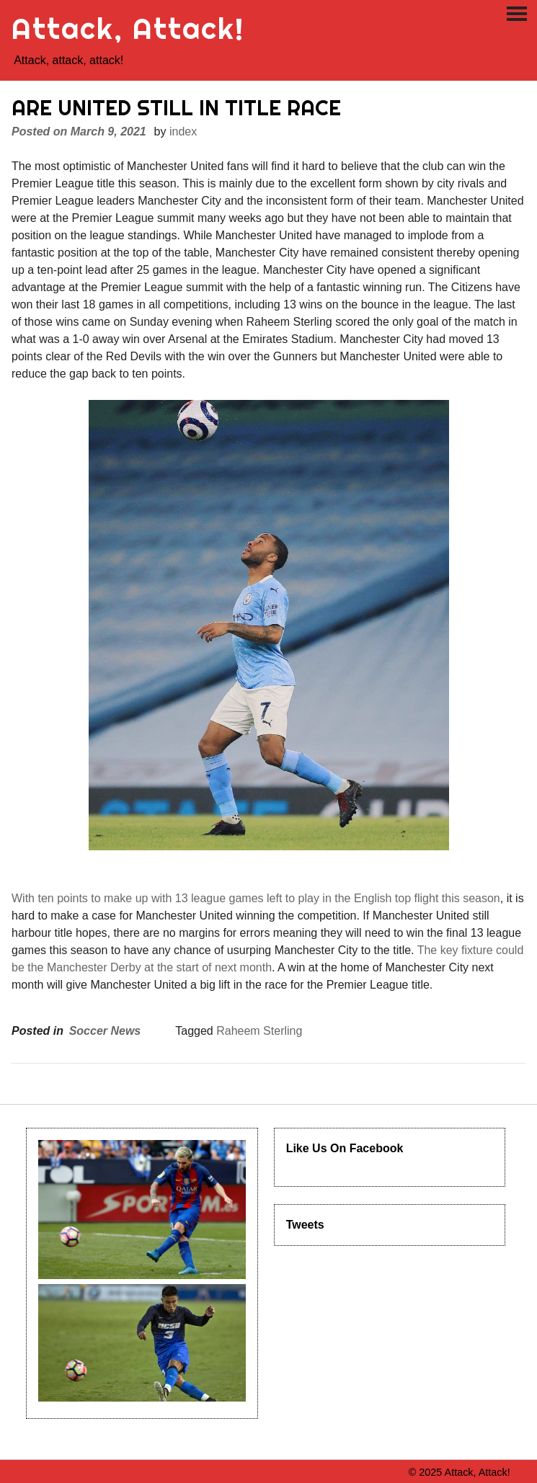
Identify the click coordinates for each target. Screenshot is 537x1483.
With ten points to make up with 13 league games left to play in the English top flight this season (256, 898)
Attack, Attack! (128, 28)
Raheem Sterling (259, 1031)
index (183, 131)
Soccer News (105, 1031)
